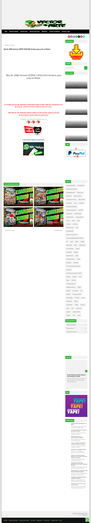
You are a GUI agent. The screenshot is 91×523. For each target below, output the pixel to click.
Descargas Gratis (54, 520)
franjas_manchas (79, 217)
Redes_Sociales (69, 297)
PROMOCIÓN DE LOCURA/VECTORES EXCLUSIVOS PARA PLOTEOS (79, 471)
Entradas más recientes (10, 230)
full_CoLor (83, 304)
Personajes (75, 262)
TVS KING (77, 297)
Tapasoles (81, 210)
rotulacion (68, 224)
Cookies (5, 520)
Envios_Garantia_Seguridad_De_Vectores (74, 238)
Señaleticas (68, 269)
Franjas (67, 220)
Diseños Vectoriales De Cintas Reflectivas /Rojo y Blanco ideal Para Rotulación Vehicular (79, 456)
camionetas (81, 203)
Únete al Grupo (46, 520)
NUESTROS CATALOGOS (13, 31)
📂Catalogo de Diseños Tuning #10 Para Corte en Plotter (78, 430)
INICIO (60, 520)
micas (72, 308)
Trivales (83, 297)
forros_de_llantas (69, 248)
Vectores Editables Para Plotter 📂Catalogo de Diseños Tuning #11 (78, 443)
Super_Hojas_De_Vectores (71, 189)
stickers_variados (76, 311)
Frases (73, 220)
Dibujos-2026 (69, 245)
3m (67, 241)
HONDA (79, 287)
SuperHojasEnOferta (70, 192)
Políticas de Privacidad (13, 520)
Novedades (68, 262)
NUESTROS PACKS (23, 31)
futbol (78, 220)
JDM (77, 227)
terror (74, 315)
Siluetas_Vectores (70, 217)
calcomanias (69, 203)
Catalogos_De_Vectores (9, 45)
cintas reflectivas (69, 231)
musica (76, 241)
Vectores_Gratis (81, 185)
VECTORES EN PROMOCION (54, 31)
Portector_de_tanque (77, 294)
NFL (81, 290)
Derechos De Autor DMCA (24, 520)
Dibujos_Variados (69, 227)
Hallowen (68, 290)
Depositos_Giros (69, 255)
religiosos (76, 252)
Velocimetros (69, 301)
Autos (75, 203)
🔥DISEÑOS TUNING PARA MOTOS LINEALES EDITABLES (78, 478)
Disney (76, 255)
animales (68, 276)
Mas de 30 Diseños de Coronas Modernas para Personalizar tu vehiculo (76, 375)
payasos (77, 248)
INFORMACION (44, 31)
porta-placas (69, 252)
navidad (82, 241)
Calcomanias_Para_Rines (71, 206)
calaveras (74, 276)
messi (67, 308)
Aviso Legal (32, 520)
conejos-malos (69, 304)
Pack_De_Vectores (77, 196)
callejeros (76, 301)
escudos (76, 304)
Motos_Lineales (81, 199)
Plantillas (68, 294)
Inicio (6, 31)
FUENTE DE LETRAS (70, 259)
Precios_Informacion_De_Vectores (73, 266)
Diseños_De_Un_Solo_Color (71, 234)
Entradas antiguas (58, 230)
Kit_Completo (75, 290)
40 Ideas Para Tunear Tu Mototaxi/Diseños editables (77, 437)
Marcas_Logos (80, 192)
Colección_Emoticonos (71, 283)
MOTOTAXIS (68, 196)
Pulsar (75, 245)
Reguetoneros (82, 245)
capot (80, 276)
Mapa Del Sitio (39, 520)
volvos (79, 315)
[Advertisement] (45, 9)
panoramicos (78, 308)
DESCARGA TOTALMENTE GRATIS (78, 449)
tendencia (68, 315)
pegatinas (68, 311)
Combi (71, 241)
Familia (78, 259)
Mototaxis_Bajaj (78, 213)
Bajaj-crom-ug (69, 213)
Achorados (75, 224)
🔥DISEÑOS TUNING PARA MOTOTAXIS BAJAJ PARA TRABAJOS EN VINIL (79, 464)
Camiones (74, 280)
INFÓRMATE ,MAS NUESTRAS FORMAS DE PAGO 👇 (33, 119)
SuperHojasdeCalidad (70, 185)
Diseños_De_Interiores (70, 287)
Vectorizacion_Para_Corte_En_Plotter (73, 273)
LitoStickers (84, 515)
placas (67, 280)
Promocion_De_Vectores (71, 210)
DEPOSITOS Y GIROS (66, 31)
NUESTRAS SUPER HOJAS (35, 31)
